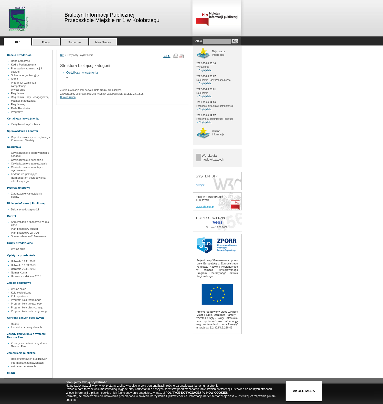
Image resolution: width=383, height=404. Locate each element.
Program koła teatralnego (26, 299)
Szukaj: (198, 41)
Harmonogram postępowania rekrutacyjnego (28, 179)
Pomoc (46, 42)
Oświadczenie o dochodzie (27, 159)
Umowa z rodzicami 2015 (26, 276)
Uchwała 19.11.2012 (23, 261)
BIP (17, 41)
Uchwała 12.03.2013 (23, 265)
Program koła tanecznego (26, 303)
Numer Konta (19, 272)
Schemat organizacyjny (25, 75)
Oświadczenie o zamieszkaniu (29, 163)
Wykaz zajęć (18, 288)
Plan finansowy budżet (24, 228)
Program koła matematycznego (29, 311)
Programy (17, 111)
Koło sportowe (19, 296)
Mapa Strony (103, 42)
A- (169, 56)
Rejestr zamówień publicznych (29, 358)
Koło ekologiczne (21, 292)
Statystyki (74, 42)
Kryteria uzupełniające (24, 174)
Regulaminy (18, 104)
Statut (14, 78)
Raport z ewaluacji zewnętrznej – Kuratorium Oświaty (30, 139)
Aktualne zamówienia (23, 366)
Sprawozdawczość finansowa (28, 236)
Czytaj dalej (205, 70)
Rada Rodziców (20, 108)
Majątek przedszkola (23, 100)
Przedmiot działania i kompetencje (23, 84)
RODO (15, 323)
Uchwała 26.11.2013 (23, 268)
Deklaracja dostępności (25, 209)
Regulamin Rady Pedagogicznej (30, 97)
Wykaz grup (18, 89)
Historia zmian (67, 97)
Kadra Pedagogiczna (23, 64)
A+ (165, 56)
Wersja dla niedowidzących (213, 157)
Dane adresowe (20, 60)
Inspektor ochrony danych (26, 327)
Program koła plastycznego (27, 307)
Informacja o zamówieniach (27, 362)
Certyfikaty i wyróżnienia (25, 124)
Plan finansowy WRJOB (25, 232)
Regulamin (17, 93)
